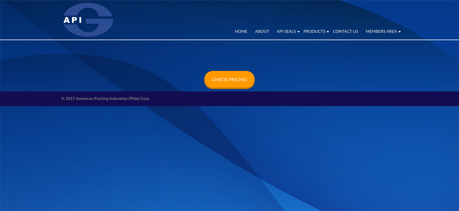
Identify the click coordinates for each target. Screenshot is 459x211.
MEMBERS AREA (381, 31)
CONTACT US (345, 31)
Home (241, 31)
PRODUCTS (314, 31)
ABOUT (262, 31)
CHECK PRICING (229, 79)
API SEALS (286, 31)
